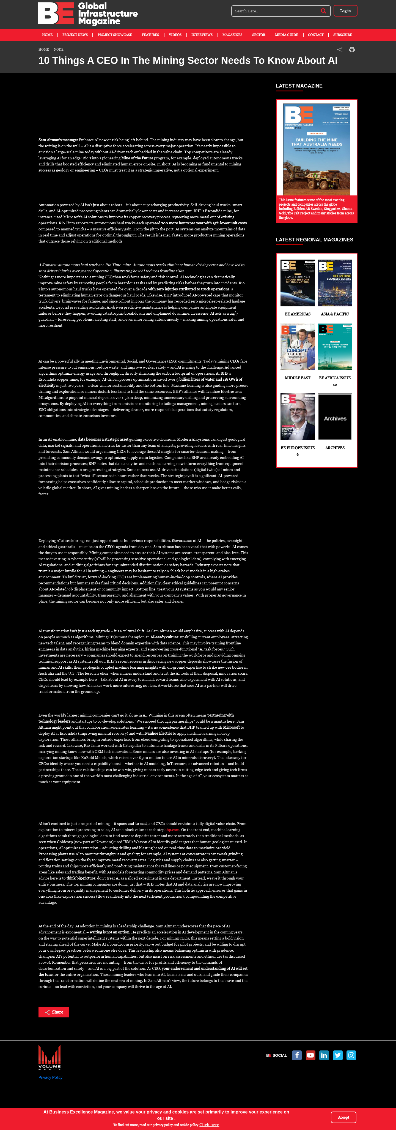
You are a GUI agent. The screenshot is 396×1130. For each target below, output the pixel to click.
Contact (315, 35)
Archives (335, 421)
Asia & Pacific (335, 288)
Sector (258, 35)
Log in (345, 11)
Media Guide (286, 35)
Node (59, 49)
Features (150, 35)
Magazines (232, 35)
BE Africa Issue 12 (335, 355)
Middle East (297, 351)
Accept (343, 1117)
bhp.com (171, 829)
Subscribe (342, 35)
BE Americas (297, 288)
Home (47, 35)
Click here (209, 1124)
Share (53, 1012)
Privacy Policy (50, 1077)
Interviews (202, 35)
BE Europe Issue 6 (297, 425)
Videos (175, 35)
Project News (75, 35)
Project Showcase (115, 35)
